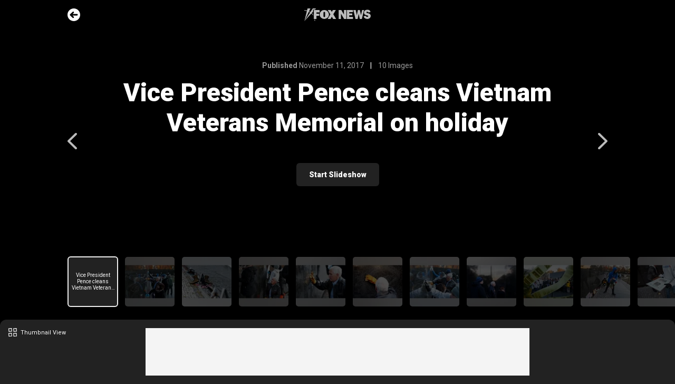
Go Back (74, 14)
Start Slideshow (338, 174)
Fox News (337, 14)
